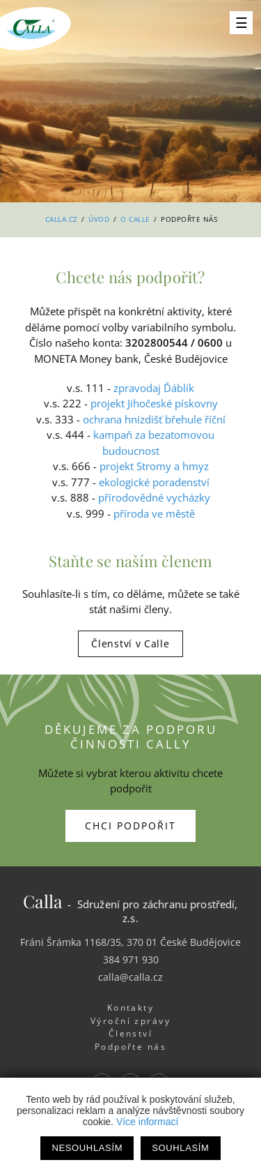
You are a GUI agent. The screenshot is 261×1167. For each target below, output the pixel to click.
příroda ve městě (154, 513)
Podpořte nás (131, 1047)
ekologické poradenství (154, 482)
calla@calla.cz (130, 977)
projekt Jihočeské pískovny (154, 403)
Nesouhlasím (87, 1148)
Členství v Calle (130, 643)
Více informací (147, 1121)
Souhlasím (180, 1148)
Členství (131, 1033)
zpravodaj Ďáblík (153, 388)
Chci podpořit (130, 825)
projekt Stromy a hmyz (154, 466)
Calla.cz (61, 219)
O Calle (135, 219)
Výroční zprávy (130, 1021)
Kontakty (131, 1008)
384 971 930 (131, 959)
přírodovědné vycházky (154, 497)
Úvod (98, 219)
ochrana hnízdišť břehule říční (154, 419)
